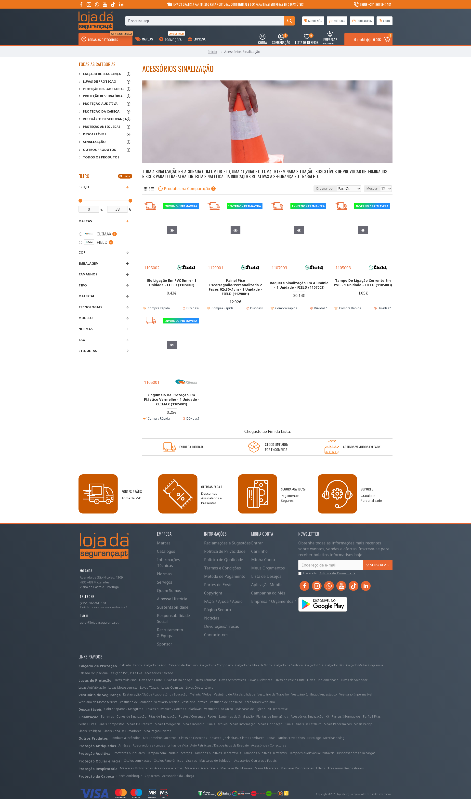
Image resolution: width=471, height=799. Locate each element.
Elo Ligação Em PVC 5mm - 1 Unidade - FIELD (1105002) (171, 282)
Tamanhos (87, 274)
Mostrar (373, 188)
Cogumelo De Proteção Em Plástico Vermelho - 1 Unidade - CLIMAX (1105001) (171, 399)
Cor (81, 252)
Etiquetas (87, 350)
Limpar (127, 176)
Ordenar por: (314, 188)
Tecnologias (90, 307)
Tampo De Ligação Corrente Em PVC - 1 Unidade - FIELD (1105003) (363, 282)
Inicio (212, 51)
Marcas (85, 221)
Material (86, 296)
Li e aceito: (327, 573)
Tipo (82, 285)
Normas (85, 329)
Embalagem (88, 263)
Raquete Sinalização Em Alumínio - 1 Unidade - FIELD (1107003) (299, 287)
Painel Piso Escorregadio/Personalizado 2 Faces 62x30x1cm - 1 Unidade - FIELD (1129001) (235, 287)
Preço (83, 187)
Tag (81, 339)
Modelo (85, 318)
